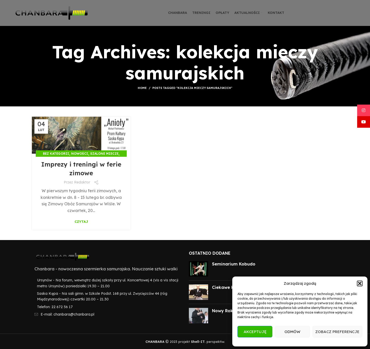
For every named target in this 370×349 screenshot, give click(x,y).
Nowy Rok (222, 310)
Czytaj (81, 221)
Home (142, 88)
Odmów (292, 331)
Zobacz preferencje (337, 331)
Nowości (79, 153)
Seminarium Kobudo (233, 264)
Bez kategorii (56, 153)
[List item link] (106, 307)
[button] (359, 283)
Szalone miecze (104, 153)
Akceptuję (255, 331)
